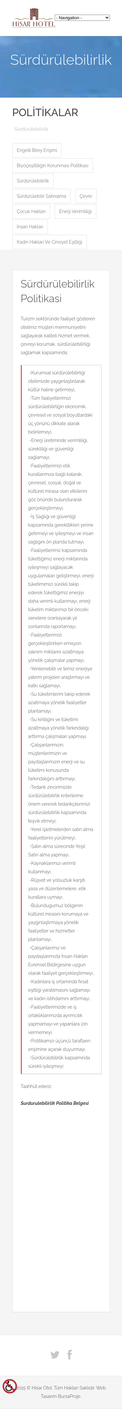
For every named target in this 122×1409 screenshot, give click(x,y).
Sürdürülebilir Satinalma (41, 196)
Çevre (86, 196)
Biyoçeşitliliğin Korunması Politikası (52, 165)
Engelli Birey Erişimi (37, 150)
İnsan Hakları (30, 226)
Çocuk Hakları (31, 211)
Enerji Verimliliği (75, 211)
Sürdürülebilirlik (33, 180)
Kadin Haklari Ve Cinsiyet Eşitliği (49, 242)
